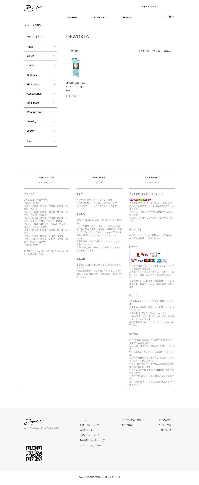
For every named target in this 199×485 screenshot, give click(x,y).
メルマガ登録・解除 (137, 422)
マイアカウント (148, 6)
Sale (29, 142)
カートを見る (166, 427)
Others (31, 131)
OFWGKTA (38, 25)
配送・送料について (98, 427)
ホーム (26, 25)
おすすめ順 (143, 50)
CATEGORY (100, 17)
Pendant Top (34, 112)
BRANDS (127, 17)
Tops (30, 46)
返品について (95, 432)
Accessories (34, 94)
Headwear (33, 85)
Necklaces (33, 103)
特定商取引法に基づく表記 (101, 442)
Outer (30, 56)
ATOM (136, 427)
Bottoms (32, 75)
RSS (130, 427)
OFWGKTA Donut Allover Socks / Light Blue (75, 86)
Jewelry (31, 121)
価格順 (156, 50)
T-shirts (31, 65)
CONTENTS (72, 17)
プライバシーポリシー (99, 447)
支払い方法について (98, 437)
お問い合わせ (166, 432)
